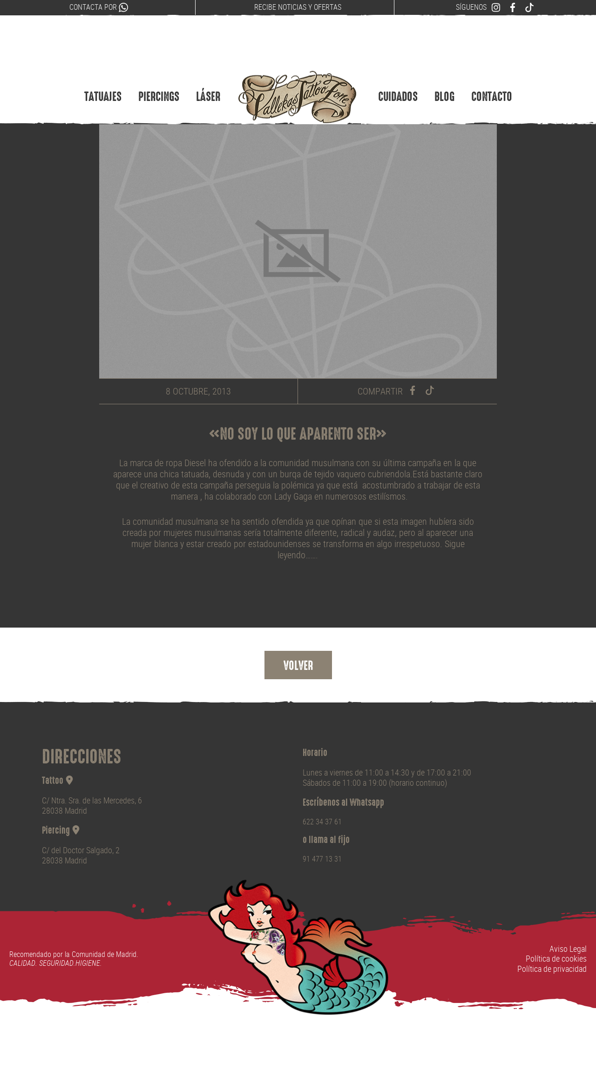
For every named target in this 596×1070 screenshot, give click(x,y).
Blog (444, 80)
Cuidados (398, 80)
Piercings (158, 80)
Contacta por (98, 7)
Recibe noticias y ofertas (297, 7)
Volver (298, 666)
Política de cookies (556, 958)
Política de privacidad (552, 969)
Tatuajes (103, 80)
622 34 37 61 (322, 821)
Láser (208, 80)
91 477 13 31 (322, 859)
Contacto (491, 80)
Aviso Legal (568, 949)
